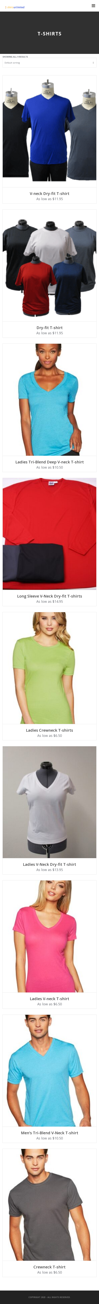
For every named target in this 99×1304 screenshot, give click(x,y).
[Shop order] (49, 63)
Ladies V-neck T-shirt (49, 998)
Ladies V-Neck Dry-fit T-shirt (49, 864)
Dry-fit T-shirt (50, 327)
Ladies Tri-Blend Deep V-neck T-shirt (49, 462)
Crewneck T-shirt (49, 1267)
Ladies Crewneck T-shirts (49, 730)
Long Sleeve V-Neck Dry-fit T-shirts (49, 596)
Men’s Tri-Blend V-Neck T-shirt (49, 1132)
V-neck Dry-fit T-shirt (49, 193)
